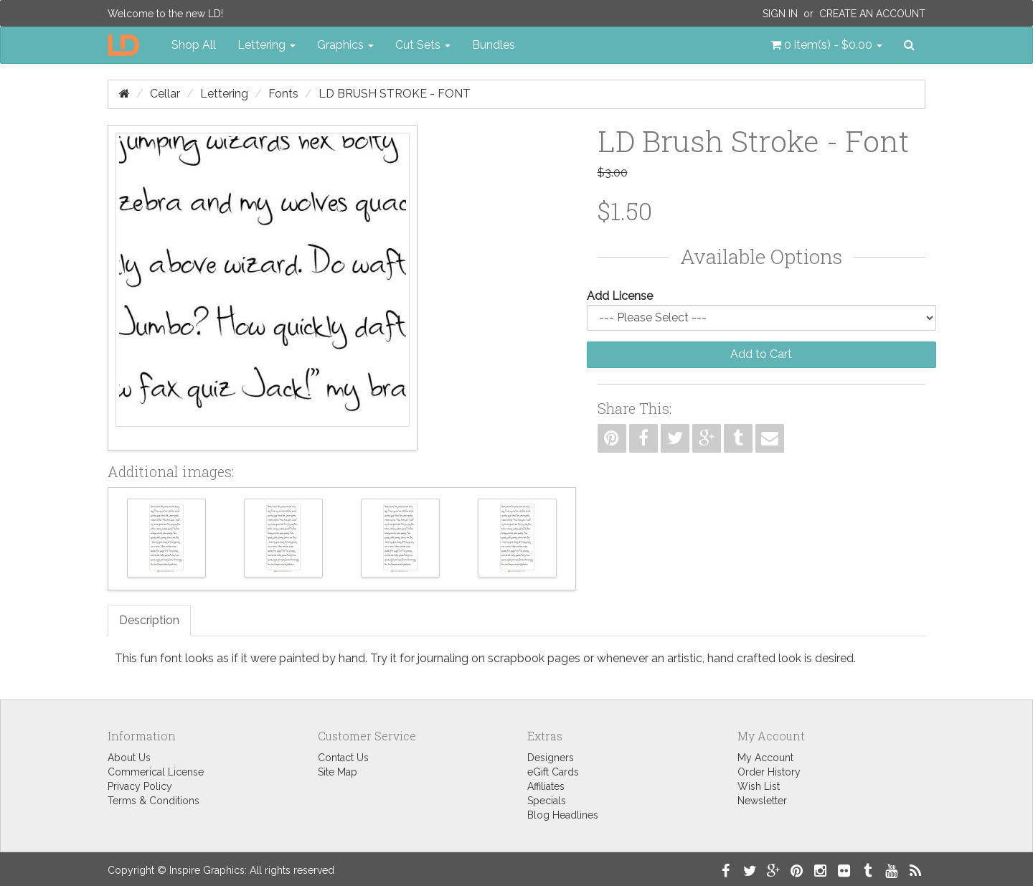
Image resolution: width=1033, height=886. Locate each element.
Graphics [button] (345, 45)
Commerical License (156, 772)
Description (149, 620)
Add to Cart (761, 354)
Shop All (193, 45)
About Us (129, 757)
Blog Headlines (562, 815)
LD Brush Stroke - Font (395, 93)
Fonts (283, 93)
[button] (826, 45)
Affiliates (546, 786)
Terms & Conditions (153, 800)
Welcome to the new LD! (165, 13)
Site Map (337, 772)
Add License (620, 296)
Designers (550, 757)
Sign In (780, 13)
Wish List (758, 786)
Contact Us (343, 757)
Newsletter (762, 800)
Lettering (224, 93)
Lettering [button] (266, 45)
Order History (769, 772)
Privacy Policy (140, 786)
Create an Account (872, 13)
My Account (765, 757)
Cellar (165, 93)
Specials (546, 800)
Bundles (493, 45)
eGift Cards (553, 772)
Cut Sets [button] (423, 45)
